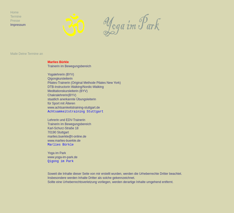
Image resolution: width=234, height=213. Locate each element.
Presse (15, 20)
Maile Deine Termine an (26, 54)
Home (14, 12)
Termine (15, 16)
